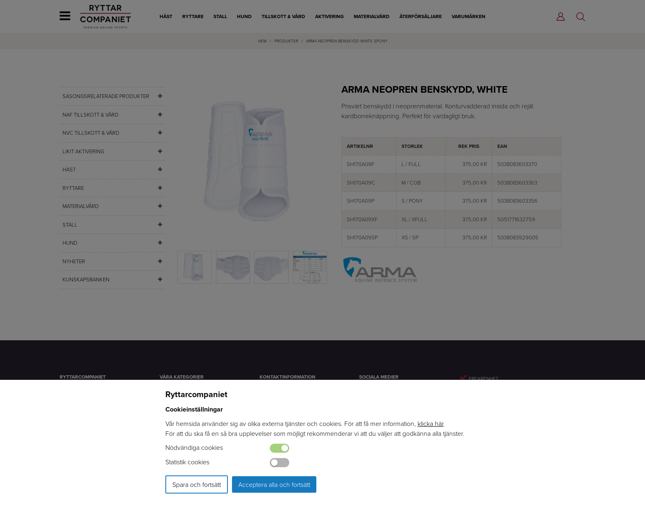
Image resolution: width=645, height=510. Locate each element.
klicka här (430, 423)
